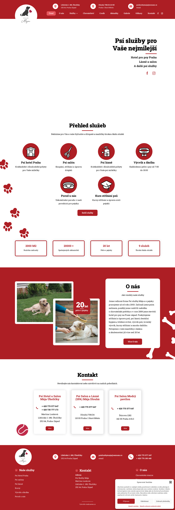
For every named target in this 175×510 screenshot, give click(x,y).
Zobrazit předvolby (163, 501)
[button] (170, 482)
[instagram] (162, 13)
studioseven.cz (91, 504)
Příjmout (126, 501)
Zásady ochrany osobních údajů (150, 506)
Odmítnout (144, 501)
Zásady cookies (133, 506)
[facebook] (158, 13)
